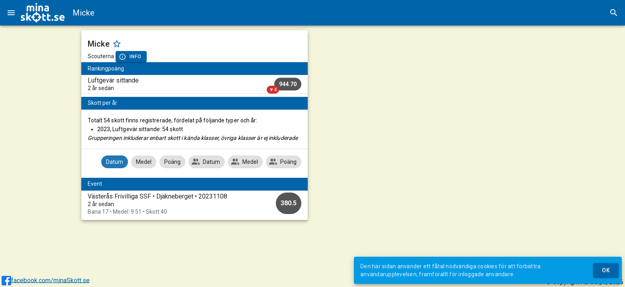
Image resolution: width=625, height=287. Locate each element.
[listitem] (194, 84)
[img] (43, 12)
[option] (194, 204)
